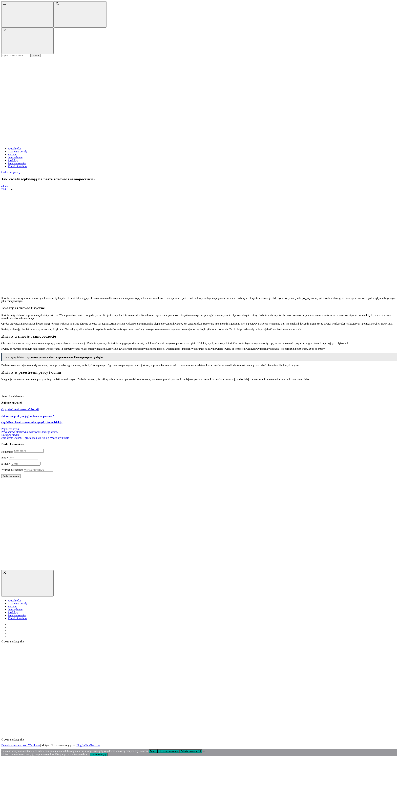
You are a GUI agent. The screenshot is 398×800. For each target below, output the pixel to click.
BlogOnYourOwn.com (88, 745)
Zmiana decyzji (98, 755)
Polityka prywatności (191, 751)
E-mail (6, 464)
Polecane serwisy (17, 163)
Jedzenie (12, 154)
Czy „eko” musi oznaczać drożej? (20, 409)
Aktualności (14, 148)
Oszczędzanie (15, 157)
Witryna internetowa (12, 470)
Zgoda (153, 751)
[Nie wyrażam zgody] (203, 752)
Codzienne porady (17, 151)
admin (4, 186)
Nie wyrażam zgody (168, 751)
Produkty (13, 160)
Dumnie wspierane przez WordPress (20, 745)
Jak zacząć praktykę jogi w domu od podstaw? (27, 416)
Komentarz (7, 452)
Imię (4, 458)
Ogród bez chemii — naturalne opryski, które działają (31, 422)
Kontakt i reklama (17, 166)
